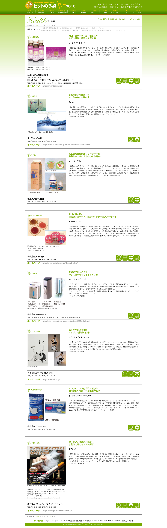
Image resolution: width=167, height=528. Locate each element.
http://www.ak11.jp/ (51, 379)
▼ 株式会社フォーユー (88, 30)
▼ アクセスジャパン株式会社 (68, 30)
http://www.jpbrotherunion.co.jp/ (57, 511)
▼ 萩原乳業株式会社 (81, 28)
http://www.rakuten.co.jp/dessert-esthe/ (60, 263)
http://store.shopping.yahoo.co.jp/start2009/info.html (66, 321)
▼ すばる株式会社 (66, 28)
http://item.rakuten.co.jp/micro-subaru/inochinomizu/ (66, 145)
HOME (29, 25)
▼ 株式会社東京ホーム (48, 30)
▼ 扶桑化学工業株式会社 (49, 28)
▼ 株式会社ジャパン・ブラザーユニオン (112, 30)
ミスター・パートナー (52, 521)
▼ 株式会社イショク (97, 28)
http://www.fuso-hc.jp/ (52, 86)
